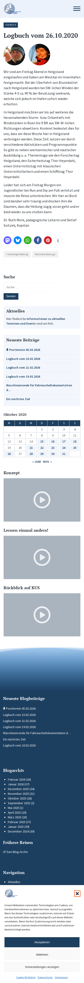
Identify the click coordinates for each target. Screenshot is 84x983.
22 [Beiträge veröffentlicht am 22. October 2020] (41, 448)
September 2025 (19, 803)
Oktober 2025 (17, 798)
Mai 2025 (13, 808)
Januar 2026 (16, 784)
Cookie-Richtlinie (25, 977)
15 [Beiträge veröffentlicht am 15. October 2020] (41, 441)
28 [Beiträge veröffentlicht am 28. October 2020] (31, 454)
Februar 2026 (16, 779)
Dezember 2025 (18, 789)
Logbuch (10, 24)
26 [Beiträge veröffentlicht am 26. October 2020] (9, 454)
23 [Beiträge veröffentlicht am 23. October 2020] (52, 448)
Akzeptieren (42, 942)
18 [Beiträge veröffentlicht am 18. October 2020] (74, 441)
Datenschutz (45, 977)
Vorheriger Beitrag (18, 254)
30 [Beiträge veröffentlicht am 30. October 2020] (52, 454)
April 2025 (14, 812)
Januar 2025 (16, 827)
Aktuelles (14, 882)
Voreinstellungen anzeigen (42, 967)
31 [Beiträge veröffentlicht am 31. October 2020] (63, 454)
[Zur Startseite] (34, 9)
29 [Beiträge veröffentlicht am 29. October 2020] (41, 454)
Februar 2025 (16, 822)
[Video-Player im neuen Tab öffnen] (42, 500)
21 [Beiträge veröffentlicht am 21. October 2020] (31, 448)
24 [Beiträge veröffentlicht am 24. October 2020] (63, 448)
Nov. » (47, 462)
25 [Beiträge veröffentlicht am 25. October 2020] (74, 448)
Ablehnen (42, 954)
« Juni (36, 462)
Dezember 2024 (18, 831)
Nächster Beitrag (44, 254)
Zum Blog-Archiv (15, 852)
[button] (77, 893)
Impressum (61, 977)
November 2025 (18, 794)
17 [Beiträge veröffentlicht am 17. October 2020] (63, 441)
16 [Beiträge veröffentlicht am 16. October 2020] (52, 441)
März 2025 (14, 817)
